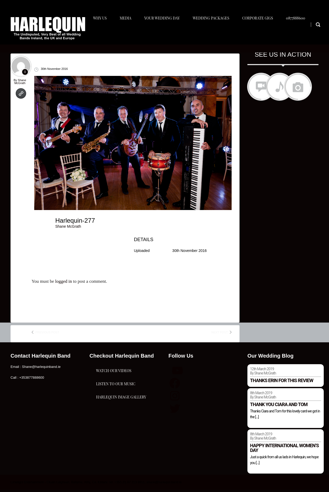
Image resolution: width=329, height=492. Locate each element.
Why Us (99, 33)
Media (126, 33)
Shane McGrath (20, 84)
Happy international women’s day (284, 450)
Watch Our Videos (113, 379)
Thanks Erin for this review (281, 382)
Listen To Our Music (115, 405)
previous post (47, 334)
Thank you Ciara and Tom (278, 406)
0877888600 (301, 33)
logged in (63, 283)
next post (219, 334)
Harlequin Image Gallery (121, 432)
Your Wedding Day (164, 33)
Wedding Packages (214, 33)
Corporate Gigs (261, 33)
